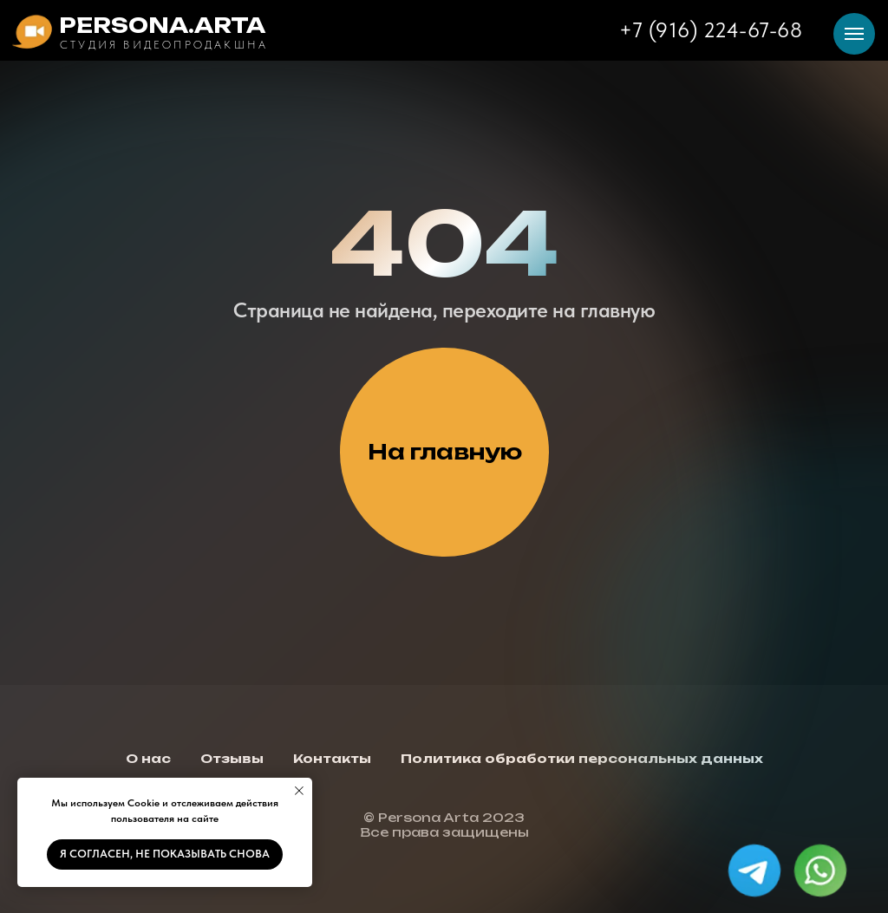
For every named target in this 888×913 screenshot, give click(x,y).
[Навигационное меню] (854, 34)
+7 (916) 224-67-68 (710, 29)
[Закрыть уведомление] (299, 790)
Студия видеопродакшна (164, 44)
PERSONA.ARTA (162, 25)
